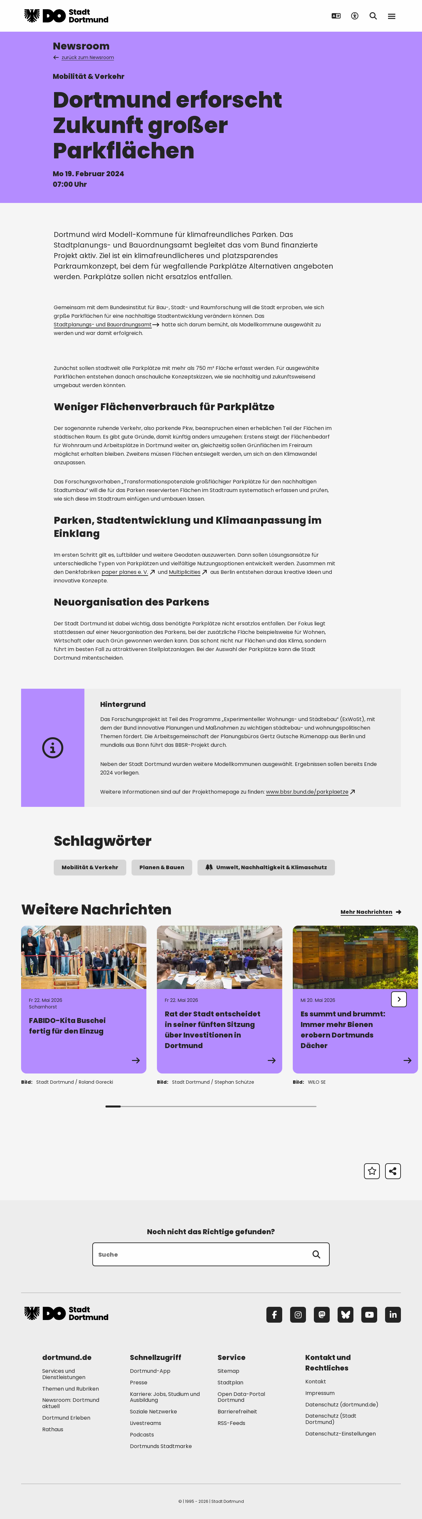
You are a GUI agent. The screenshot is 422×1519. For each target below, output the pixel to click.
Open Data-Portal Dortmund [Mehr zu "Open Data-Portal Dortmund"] (241, 1397)
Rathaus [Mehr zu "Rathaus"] (52, 1429)
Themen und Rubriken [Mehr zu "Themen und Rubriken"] (70, 1389)
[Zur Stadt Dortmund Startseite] (66, 16)
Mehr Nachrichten (371, 912)
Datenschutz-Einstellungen (340, 1434)
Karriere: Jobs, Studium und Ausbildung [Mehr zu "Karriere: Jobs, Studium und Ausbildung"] (165, 1397)
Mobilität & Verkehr (90, 867)
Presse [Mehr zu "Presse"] (138, 1382)
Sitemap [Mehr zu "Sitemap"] (228, 1371)
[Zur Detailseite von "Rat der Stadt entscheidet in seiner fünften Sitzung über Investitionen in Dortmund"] (219, 999)
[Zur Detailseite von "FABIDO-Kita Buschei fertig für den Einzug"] (83, 999)
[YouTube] (369, 1315)
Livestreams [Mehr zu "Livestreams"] (145, 1423)
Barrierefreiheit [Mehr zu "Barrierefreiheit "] (237, 1411)
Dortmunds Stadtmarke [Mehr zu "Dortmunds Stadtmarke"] (161, 1446)
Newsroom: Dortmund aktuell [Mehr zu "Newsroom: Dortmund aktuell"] (70, 1403)
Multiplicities (188, 572)
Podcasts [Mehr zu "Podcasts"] (142, 1434)
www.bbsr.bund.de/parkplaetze (310, 792)
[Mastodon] (322, 1315)
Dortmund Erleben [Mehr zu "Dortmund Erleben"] (66, 1418)
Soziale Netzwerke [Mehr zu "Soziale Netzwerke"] (153, 1411)
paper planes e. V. (128, 572)
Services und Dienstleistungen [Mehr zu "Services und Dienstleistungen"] (63, 1374)
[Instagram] (298, 1315)
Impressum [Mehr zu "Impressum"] (320, 1393)
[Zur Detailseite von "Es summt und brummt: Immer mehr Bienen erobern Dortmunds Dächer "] (355, 999)
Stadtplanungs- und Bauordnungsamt (106, 324)
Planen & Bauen (161, 867)
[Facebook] (274, 1315)
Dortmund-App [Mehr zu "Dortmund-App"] (150, 1371)
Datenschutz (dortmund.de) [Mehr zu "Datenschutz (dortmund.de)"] (341, 1404)
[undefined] (399, 999)
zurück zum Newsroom (84, 57)
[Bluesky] (345, 1315)
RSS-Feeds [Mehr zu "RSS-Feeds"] (231, 1423)
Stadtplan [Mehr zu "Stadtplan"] (230, 1382)
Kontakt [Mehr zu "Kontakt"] (315, 1381)
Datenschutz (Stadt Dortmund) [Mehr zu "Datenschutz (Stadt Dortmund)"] (330, 1419)
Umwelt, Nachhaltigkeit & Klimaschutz (266, 867)
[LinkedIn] (393, 1315)
